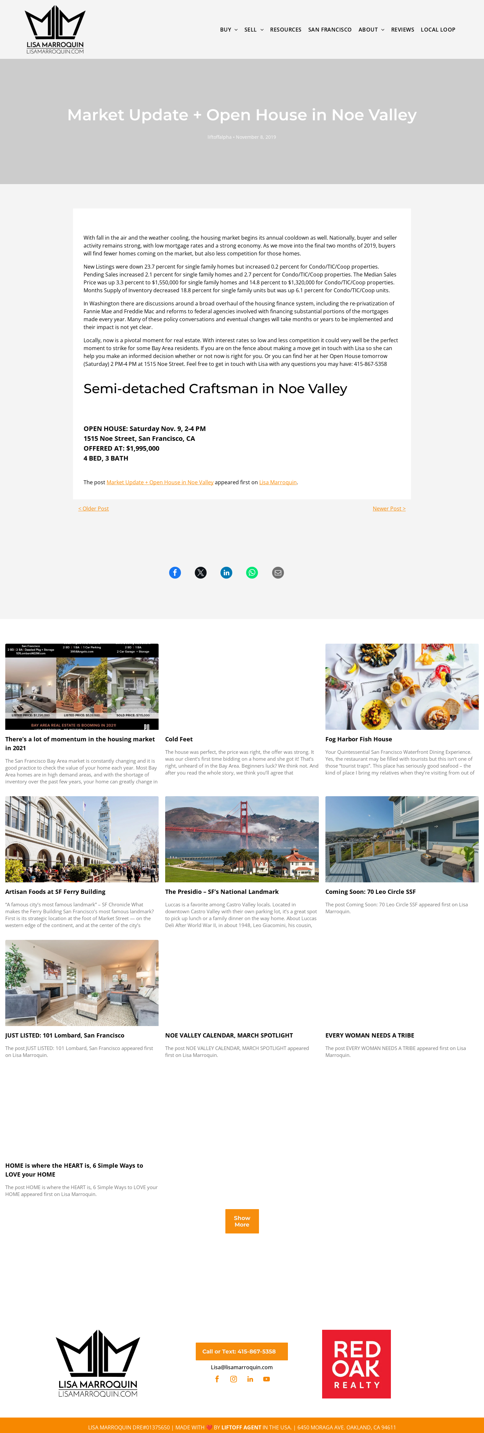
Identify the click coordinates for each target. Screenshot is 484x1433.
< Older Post (93, 508)
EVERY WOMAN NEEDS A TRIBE (369, 1035)
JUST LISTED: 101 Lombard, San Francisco (64, 1035)
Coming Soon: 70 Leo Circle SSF (370, 892)
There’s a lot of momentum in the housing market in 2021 (80, 743)
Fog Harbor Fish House (358, 739)
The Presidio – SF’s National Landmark (222, 892)
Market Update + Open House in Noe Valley (160, 482)
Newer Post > (389, 508)
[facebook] (217, 1380)
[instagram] (234, 1380)
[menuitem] (229, 29)
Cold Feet (179, 739)
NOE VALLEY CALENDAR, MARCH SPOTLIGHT (229, 1035)
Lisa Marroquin (278, 482)
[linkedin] (250, 1380)
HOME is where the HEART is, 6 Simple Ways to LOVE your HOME (74, 1169)
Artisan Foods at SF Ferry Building (55, 892)
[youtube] (266, 1380)
